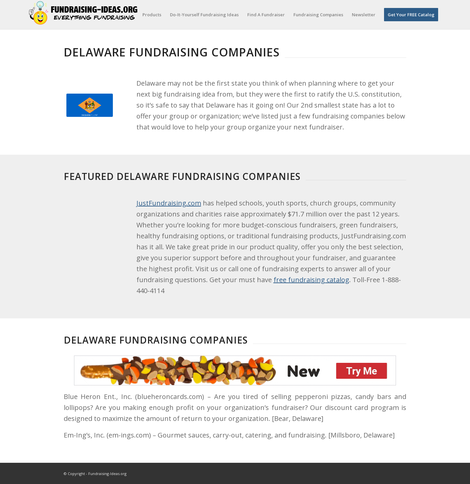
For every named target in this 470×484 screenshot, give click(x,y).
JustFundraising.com (168, 203)
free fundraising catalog (311, 279)
